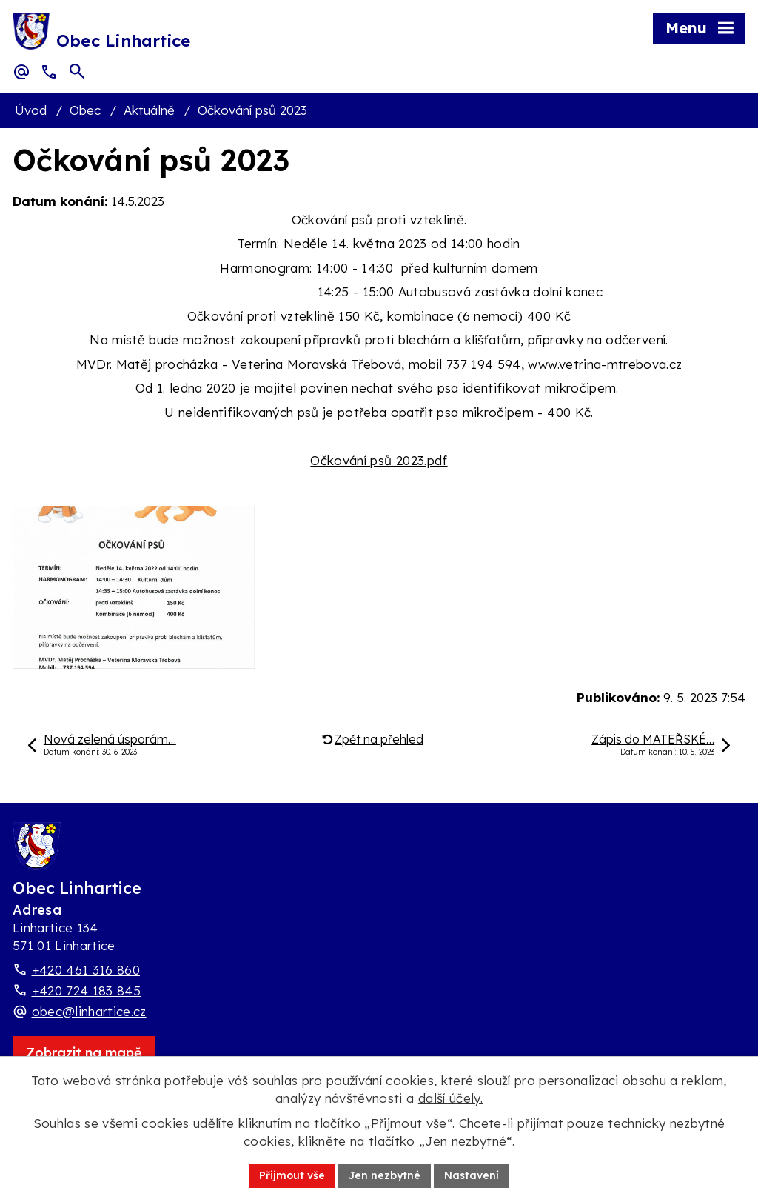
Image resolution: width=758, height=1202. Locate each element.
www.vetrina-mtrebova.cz (605, 364)
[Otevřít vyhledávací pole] (77, 71)
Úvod (31, 110)
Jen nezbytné (384, 1175)
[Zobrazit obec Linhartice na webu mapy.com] (84, 1052)
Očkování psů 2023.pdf (378, 460)
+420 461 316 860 (86, 970)
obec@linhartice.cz (89, 1011)
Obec (85, 110)
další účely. (450, 1098)
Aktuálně (149, 110)
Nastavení (471, 1175)
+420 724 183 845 (86, 990)
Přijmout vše (292, 1175)
